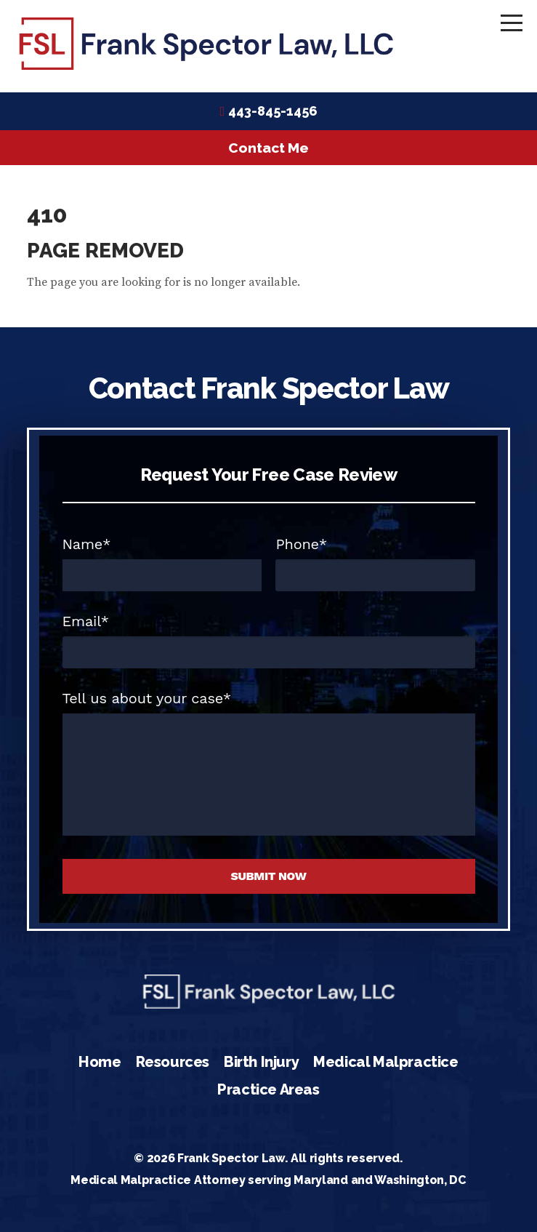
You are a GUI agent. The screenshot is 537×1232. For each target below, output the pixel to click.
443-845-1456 (273, 111)
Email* (85, 621)
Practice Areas (268, 1089)
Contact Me (268, 148)
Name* (86, 544)
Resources (172, 1062)
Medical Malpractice (385, 1062)
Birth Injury (261, 1062)
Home (99, 1062)
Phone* (301, 544)
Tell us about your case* (147, 698)
